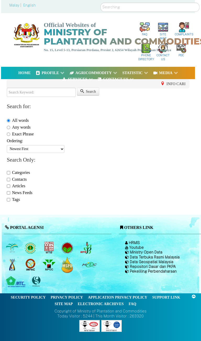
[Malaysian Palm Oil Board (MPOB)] (12, 247)
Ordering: (15, 141)
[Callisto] (89, 325)
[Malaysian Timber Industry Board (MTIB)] (49, 247)
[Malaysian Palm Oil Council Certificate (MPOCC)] (68, 265)
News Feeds (19, 192)
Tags (13, 199)
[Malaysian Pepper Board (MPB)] (86, 247)
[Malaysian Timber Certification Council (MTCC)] (37, 282)
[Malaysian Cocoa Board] (68, 247)
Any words (19, 127)
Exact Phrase (20, 134)
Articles (16, 186)
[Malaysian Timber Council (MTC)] (16, 281)
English (29, 5)
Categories (18, 172)
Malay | (15, 5)
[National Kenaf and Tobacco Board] (12, 264)
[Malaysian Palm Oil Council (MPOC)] (49, 264)
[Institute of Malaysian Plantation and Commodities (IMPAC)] (31, 264)
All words (18, 120)
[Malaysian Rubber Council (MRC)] (89, 265)
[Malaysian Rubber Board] (31, 247)
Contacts (17, 179)
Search (88, 91)
